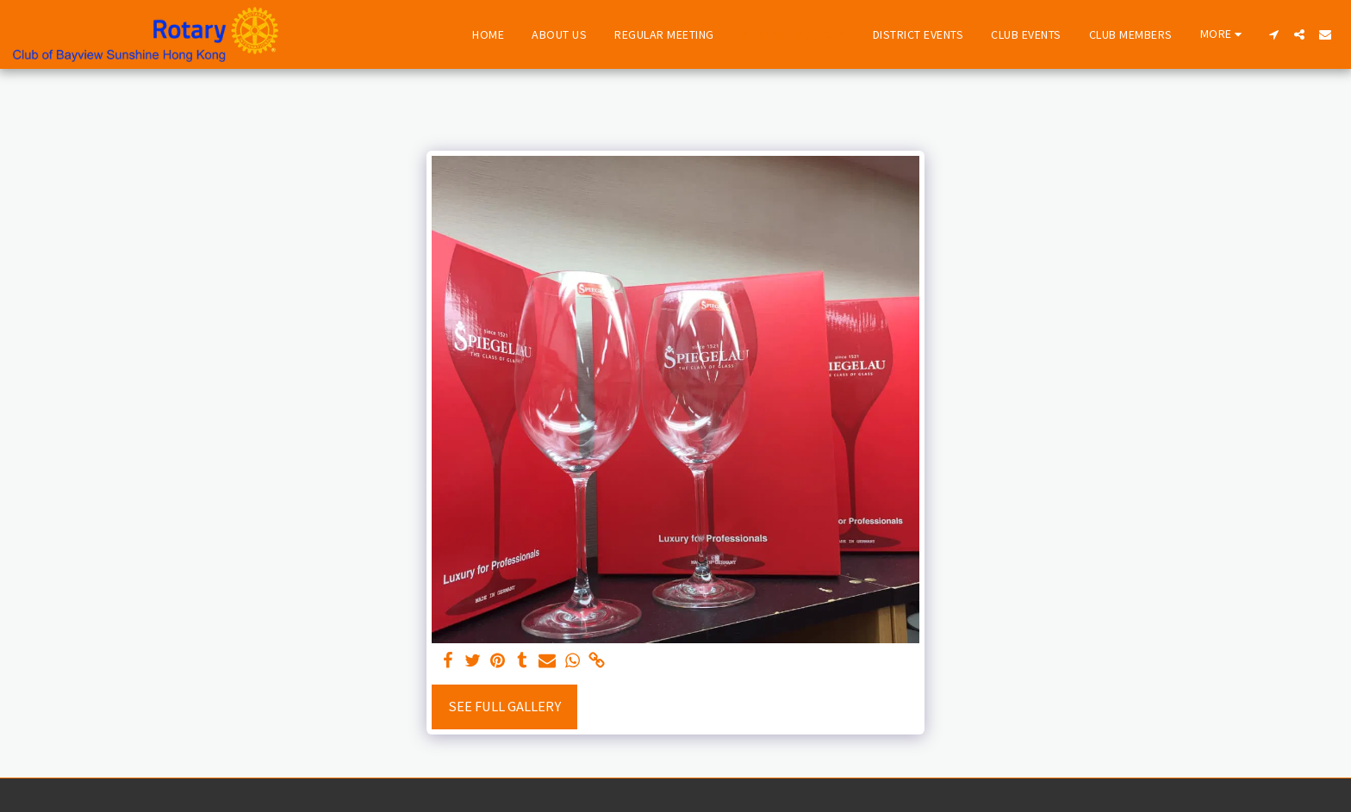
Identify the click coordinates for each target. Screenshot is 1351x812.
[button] (1273, 34)
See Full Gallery (504, 706)
